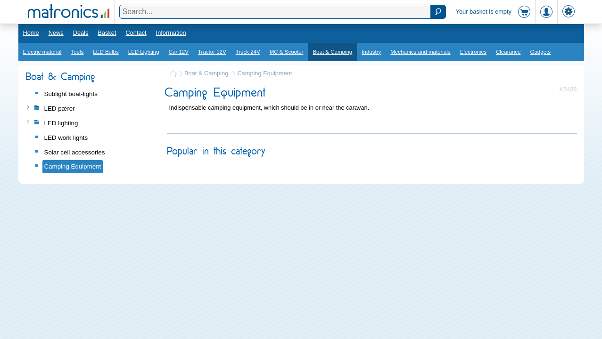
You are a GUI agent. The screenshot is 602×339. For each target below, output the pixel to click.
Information (171, 32)
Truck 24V (248, 52)
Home (31, 32)
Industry (371, 52)
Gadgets (540, 52)
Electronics (473, 52)
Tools (77, 52)
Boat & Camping (332, 52)
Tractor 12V (212, 52)
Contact (135, 32)
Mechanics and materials (420, 52)
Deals (81, 32)
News (56, 32)
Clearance (508, 52)
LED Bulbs (105, 52)
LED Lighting (143, 52)
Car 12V (179, 52)
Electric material (42, 52)
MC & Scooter (287, 52)
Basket (107, 32)
